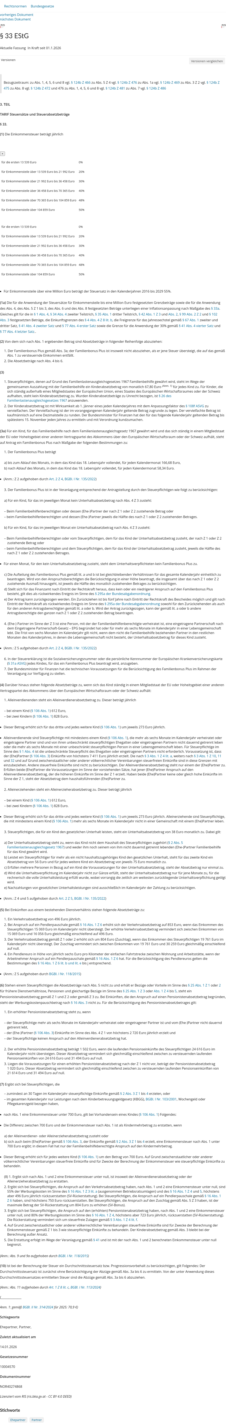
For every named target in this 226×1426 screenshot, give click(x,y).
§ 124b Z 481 (115, 88)
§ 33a (215, 308)
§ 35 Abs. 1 (103, 314)
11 (219, 756)
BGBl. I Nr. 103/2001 (161, 1099)
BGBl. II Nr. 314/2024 (38, 1307)
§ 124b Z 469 (170, 82)
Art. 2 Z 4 (56, 479)
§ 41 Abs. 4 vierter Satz (196, 326)
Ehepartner (17, 1420)
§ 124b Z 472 (40, 88)
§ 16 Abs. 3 (79, 1002)
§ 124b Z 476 (127, 82)
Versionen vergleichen (207, 61)
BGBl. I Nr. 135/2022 (80, 479)
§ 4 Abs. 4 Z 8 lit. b (98, 320)
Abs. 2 (173, 314)
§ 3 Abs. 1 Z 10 (205, 756)
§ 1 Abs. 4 (41, 314)
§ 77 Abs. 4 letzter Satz (17, 331)
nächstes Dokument (15, 19)
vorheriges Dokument (16, 14)
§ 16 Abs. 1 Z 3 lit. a (82, 1191)
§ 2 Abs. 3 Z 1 (130, 1093)
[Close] (2, 154)
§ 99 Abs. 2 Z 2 (190, 314)
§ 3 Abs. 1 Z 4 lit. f (123, 1219)
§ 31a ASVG (17, 663)
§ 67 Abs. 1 (190, 320)
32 (12, 760)
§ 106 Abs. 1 (40, 710)
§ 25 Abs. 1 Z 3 (134, 991)
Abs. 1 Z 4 (161, 991)
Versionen (8, 60)
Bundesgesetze (42, 6)
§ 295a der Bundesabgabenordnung (122, 593)
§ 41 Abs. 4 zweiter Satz (36, 326)
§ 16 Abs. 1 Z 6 (91, 924)
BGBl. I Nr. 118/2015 (64, 974)
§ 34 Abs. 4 (58, 314)
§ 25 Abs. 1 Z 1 (199, 985)
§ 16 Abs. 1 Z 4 (181, 1191)
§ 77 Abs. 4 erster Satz (79, 326)
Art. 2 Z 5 (65, 898)
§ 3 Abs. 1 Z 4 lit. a (158, 756)
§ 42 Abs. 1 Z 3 (149, 314)
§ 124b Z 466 (81, 82)
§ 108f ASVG (195, 406)
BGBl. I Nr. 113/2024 (85, 1287)
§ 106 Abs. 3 (40, 756)
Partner (37, 1420)
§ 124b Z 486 (156, 88)
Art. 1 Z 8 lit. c (59, 1287)
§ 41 (96, 1240)
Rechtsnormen (15, 6)
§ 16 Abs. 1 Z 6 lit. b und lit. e (59, 963)
